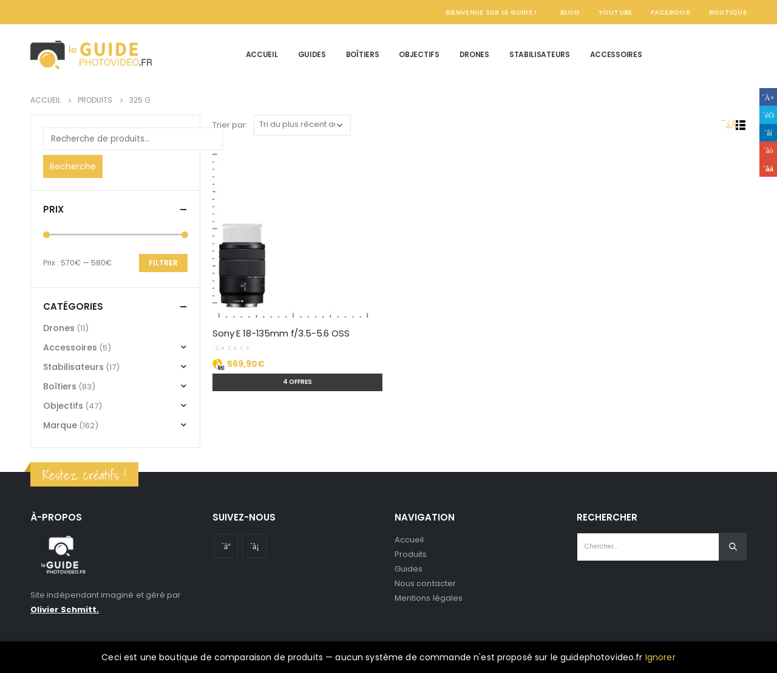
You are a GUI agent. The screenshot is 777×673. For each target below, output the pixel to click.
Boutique (728, 12)
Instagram (254, 546)
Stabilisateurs (539, 54)
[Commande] (302, 125)
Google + (768, 150)
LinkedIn (768, 133)
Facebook (671, 12)
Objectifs (419, 54)
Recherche (73, 166)
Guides (312, 54)
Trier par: (230, 125)
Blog (570, 12)
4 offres (297, 381)
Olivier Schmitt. (64, 609)
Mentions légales (429, 598)
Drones (474, 54)
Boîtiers (362, 54)
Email (768, 168)
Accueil (262, 54)
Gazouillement (768, 114)
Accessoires (616, 54)
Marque (60, 425)
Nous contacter (425, 583)
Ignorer (660, 657)
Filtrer (163, 263)
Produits (411, 554)
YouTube (616, 12)
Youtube (226, 546)
